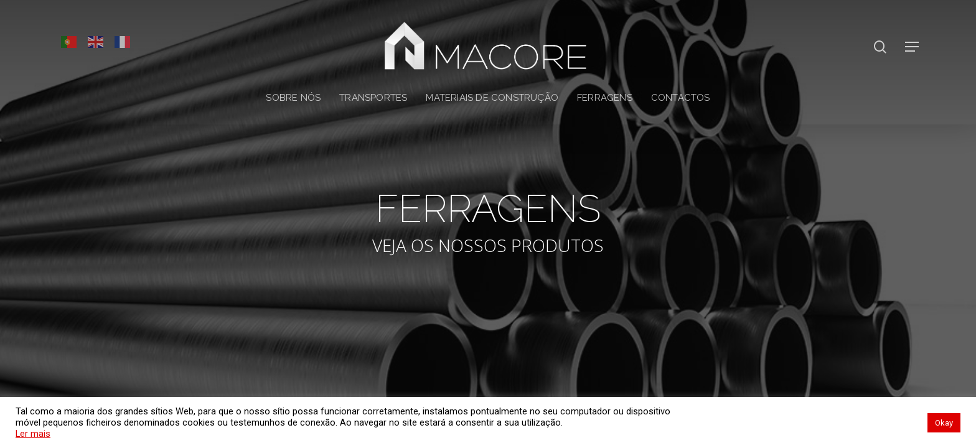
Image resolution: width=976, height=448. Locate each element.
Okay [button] (944, 422)
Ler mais (33, 433)
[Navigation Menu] (912, 47)
